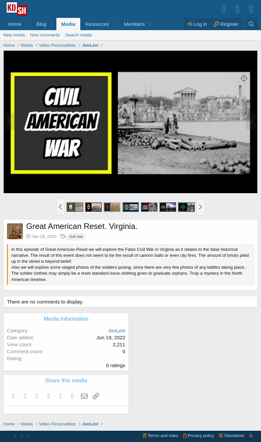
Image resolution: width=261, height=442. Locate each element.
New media (14, 34)
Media (68, 24)
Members (134, 24)
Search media (78, 34)
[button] (27, 24)
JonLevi (116, 330)
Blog (41, 24)
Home (15, 24)
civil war (76, 236)
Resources (97, 24)
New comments (45, 34)
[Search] (251, 24)
